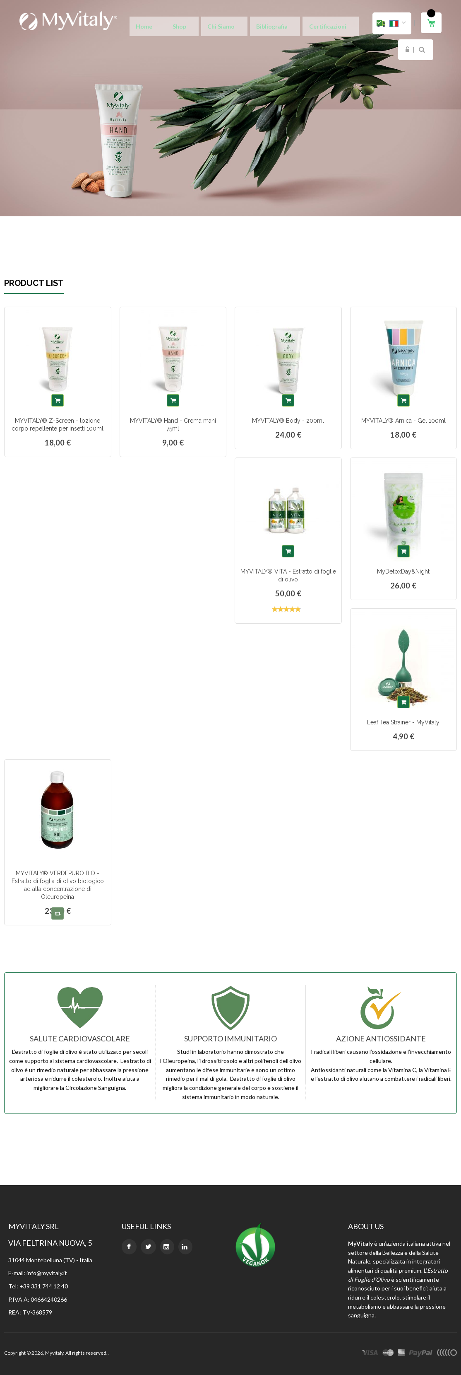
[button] (391, 23)
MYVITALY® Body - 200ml (288, 420)
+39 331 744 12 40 (43, 1286)
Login (338, 24)
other (447, 1353)
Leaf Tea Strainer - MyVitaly (403, 722)
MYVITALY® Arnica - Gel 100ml (403, 420)
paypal (420, 1353)
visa (370, 1353)
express (401, 1353)
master (388, 1353)
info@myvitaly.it (46, 1272)
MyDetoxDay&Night (403, 571)
